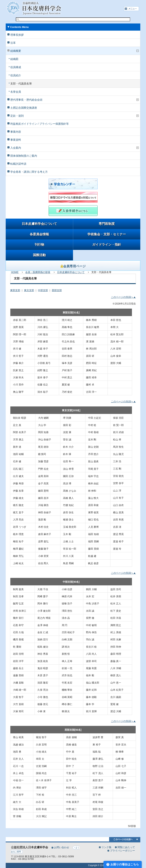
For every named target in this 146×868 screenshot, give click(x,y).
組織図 (14, 58)
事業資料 (15, 139)
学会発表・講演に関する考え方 (29, 171)
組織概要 (15, 50)
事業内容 (15, 131)
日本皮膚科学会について (39, 224)
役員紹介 (15, 75)
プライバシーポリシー (122, 850)
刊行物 (39, 244)
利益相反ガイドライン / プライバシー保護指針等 (39, 123)
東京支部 (29, 290)
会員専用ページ (73, 266)
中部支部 (43, 290)
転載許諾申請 (18, 163)
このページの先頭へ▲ (123, 297)
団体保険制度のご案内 (23, 155)
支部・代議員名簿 (21, 83)
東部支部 (15, 290)
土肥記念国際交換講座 (23, 107)
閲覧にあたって (126, 847)
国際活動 (39, 255)
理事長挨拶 (17, 34)
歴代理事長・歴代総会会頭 (26, 99)
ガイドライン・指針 (106, 244)
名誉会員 (15, 91)
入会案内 (15, 147)
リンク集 (106, 847)
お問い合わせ (61, 847)
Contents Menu (19, 27)
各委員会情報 (39, 234)
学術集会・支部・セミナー (106, 234)
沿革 (13, 42)
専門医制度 (107, 224)
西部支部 (57, 290)
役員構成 (15, 67)
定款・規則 (17, 115)
